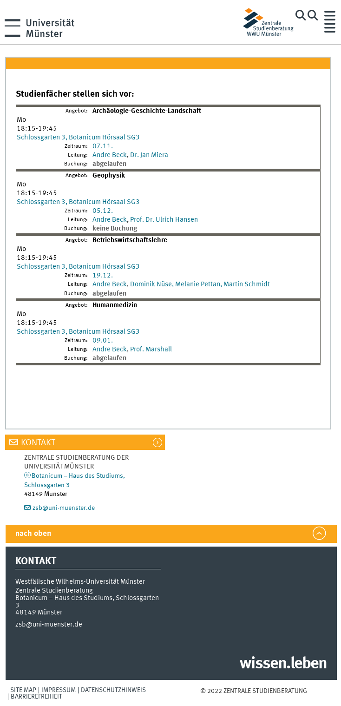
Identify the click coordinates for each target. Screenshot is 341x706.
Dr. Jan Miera (149, 155)
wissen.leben (283, 664)
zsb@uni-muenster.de (64, 508)
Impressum (58, 690)
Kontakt (38, 443)
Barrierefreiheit (36, 696)
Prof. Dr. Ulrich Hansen (164, 220)
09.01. (102, 340)
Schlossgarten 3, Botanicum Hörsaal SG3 (78, 137)
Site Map (23, 690)
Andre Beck (109, 155)
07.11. (102, 146)
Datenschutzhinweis (113, 690)
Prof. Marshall (151, 349)
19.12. (102, 275)
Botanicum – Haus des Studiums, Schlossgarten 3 (87, 601)
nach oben (33, 534)
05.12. (102, 211)
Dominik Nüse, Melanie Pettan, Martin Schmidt (200, 284)
